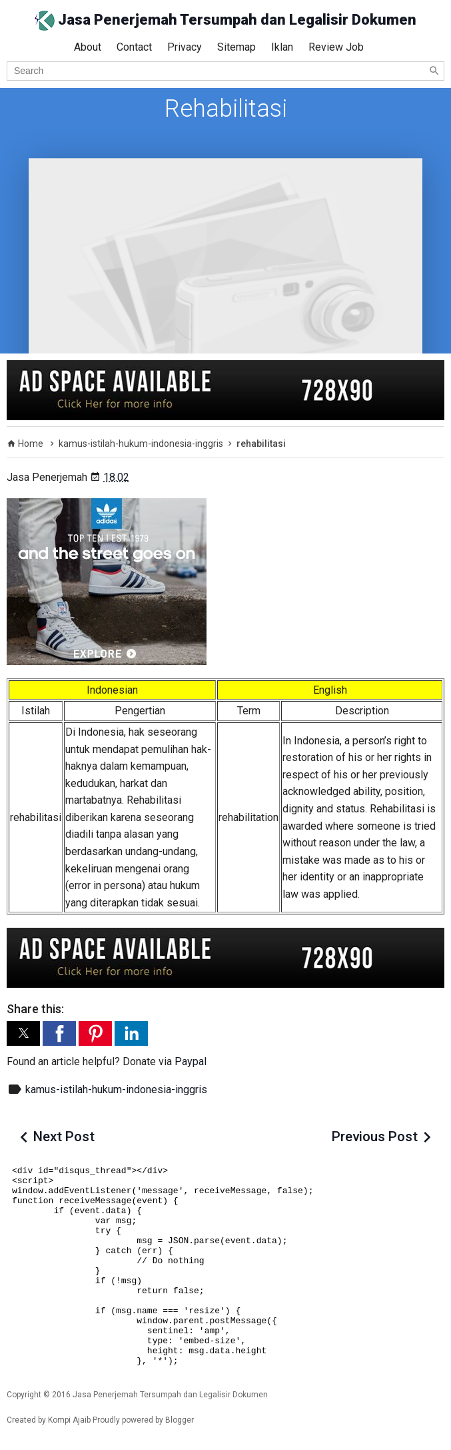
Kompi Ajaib (69, 1420)
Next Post (64, 1137)
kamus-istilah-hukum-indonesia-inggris (116, 1089)
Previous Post (375, 1137)
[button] (23, 1033)
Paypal (191, 1061)
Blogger (179, 1420)
